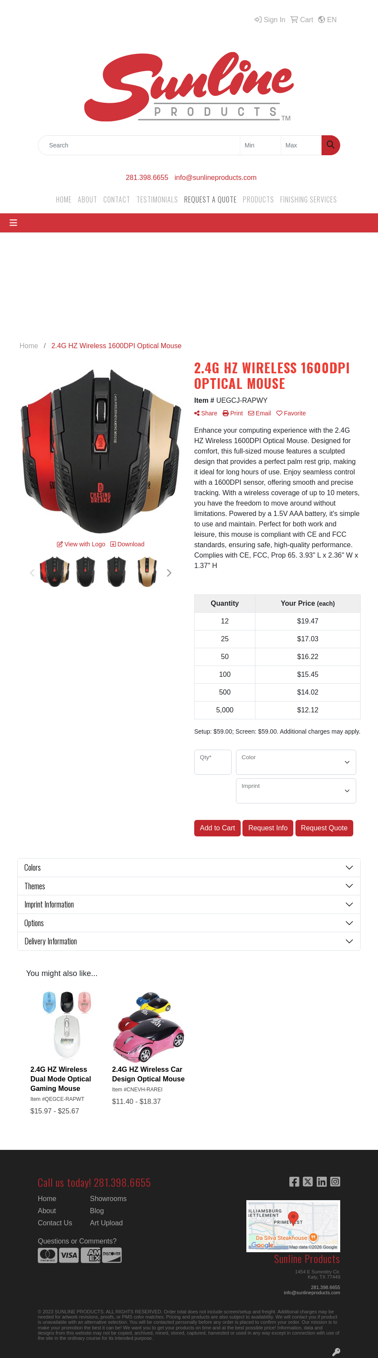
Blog (97, 1210)
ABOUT (87, 199)
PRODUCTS (258, 199)
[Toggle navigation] (13, 223)
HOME (64, 199)
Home (47, 1198)
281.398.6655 (147, 177)
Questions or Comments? (77, 1241)
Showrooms (108, 1198)
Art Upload (106, 1223)
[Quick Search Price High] (301, 145)
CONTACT (116, 199)
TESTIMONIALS (157, 199)
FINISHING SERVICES (308, 199)
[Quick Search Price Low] (260, 145)
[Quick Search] (139, 145)
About (47, 1210)
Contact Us (55, 1223)
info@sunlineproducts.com (216, 177)
